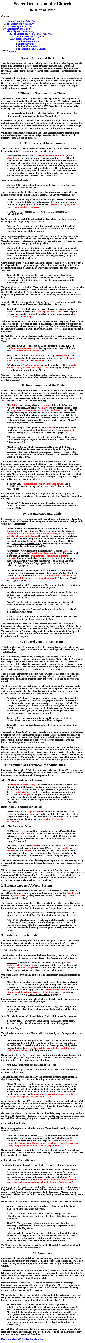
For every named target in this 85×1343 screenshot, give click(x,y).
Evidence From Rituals (23, 39)
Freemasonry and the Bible (19, 26)
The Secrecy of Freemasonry (20, 24)
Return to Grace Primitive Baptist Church (23, 1339)
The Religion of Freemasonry (20, 31)
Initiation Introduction (28, 41)
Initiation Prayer (26, 44)
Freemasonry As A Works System (28, 36)
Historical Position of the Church (22, 21)
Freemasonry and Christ (18, 29)
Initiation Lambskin (27, 46)
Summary (11, 51)
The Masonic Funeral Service (32, 49)
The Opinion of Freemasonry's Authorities (32, 34)
